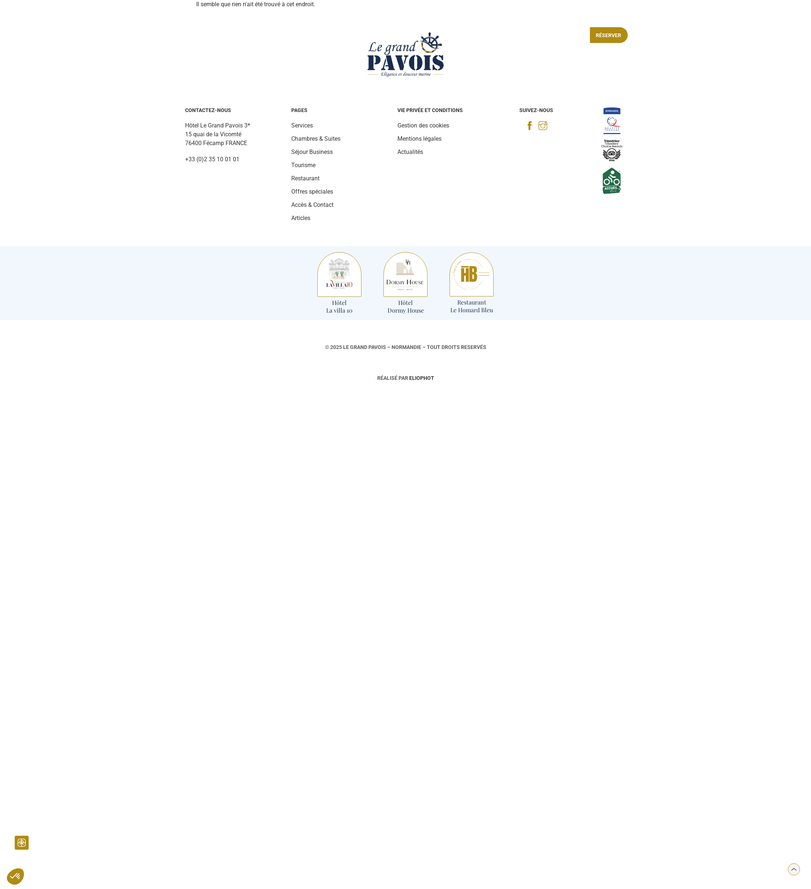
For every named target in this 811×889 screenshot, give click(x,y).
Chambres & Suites (191, 35)
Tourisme (324, 35)
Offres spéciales (555, 35)
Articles (300, 218)
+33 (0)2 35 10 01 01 (212, 159)
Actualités (410, 151)
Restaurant (245, 35)
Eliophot (421, 378)
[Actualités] (66, 18)
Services (287, 35)
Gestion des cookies (423, 125)
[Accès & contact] (738, 15)
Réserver (608, 35)
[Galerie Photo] (43, 18)
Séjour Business (496, 35)
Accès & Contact (312, 204)
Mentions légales (419, 138)
